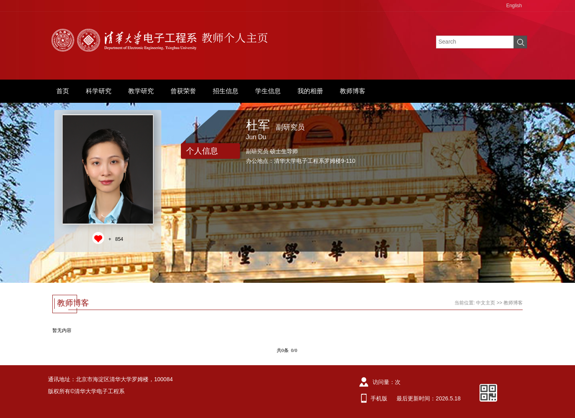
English (514, 5)
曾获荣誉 (183, 91)
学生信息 (268, 91)
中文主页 (485, 303)
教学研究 (141, 91)
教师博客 (352, 91)
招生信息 (225, 91)
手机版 (379, 398)
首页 (62, 91)
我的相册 (310, 91)
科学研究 (98, 91)
